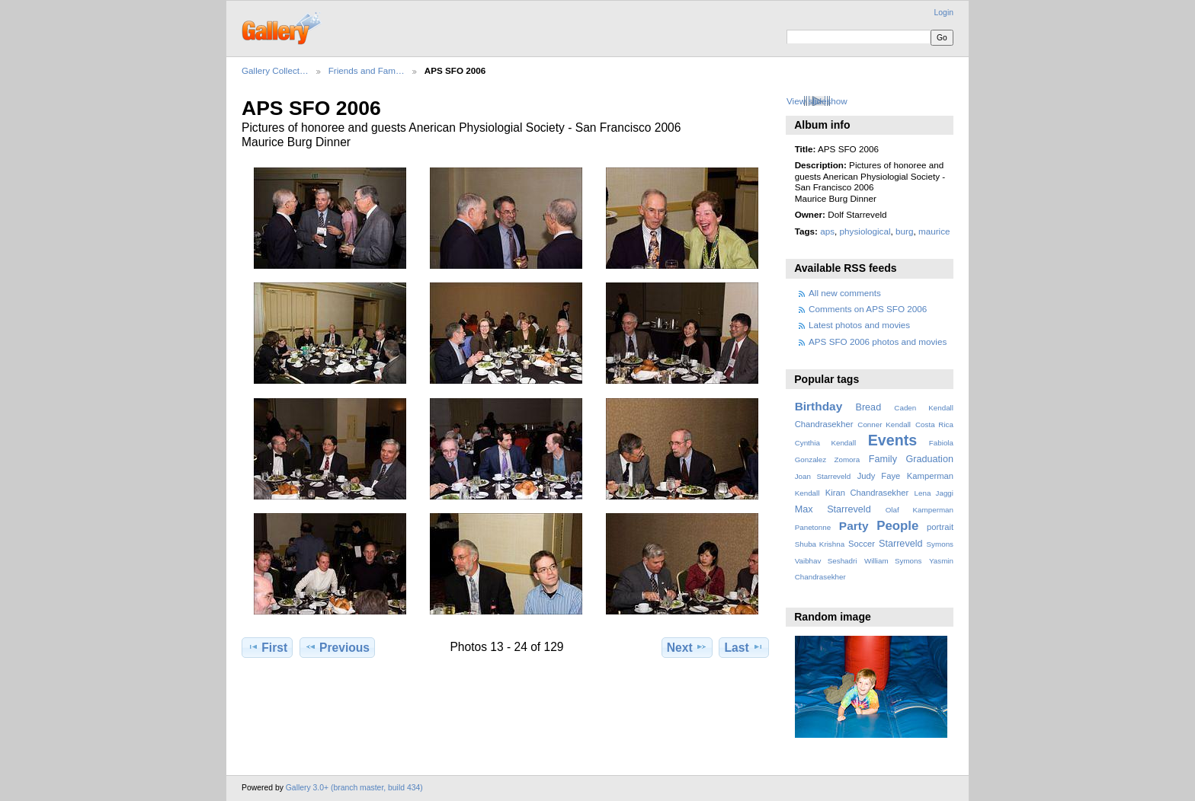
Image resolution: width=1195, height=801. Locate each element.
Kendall (807, 493)
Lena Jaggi (934, 493)
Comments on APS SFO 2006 (868, 309)
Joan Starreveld (823, 476)
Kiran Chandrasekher (866, 492)
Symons (940, 544)
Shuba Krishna (819, 544)
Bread (868, 407)
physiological (865, 231)
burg (904, 231)
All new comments (845, 293)
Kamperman (930, 475)
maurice (934, 231)
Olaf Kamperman (919, 510)
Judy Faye (878, 475)
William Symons (892, 561)
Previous (337, 647)
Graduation (929, 459)
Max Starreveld (833, 509)
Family (883, 459)
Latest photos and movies (859, 325)
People (897, 526)
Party (854, 525)
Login (943, 12)
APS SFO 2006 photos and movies (878, 341)
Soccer (861, 543)
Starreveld (901, 543)
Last (744, 647)
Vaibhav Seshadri (826, 561)
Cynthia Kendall (825, 443)
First (267, 647)
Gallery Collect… (275, 70)
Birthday (819, 406)
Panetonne (813, 527)
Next (687, 647)
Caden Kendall (923, 408)
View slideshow (817, 101)
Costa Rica (934, 424)
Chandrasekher (824, 424)
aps (827, 231)
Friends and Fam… (366, 70)
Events (892, 440)
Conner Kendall (884, 424)
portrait (940, 526)
